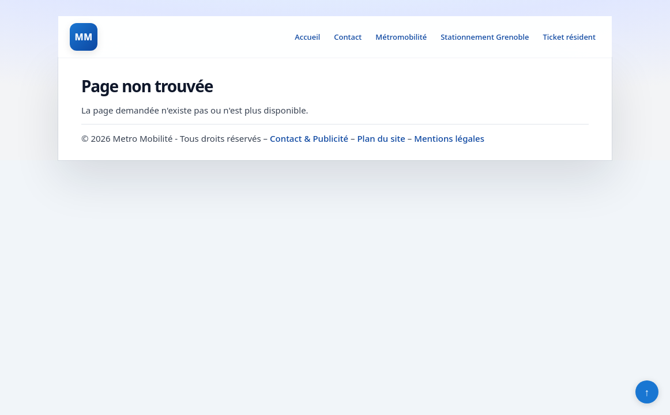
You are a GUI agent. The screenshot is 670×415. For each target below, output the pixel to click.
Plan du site (381, 138)
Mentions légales (449, 138)
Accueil (307, 37)
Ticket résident (569, 37)
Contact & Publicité (309, 138)
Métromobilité (401, 37)
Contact (348, 37)
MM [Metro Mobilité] (83, 37)
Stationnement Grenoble (485, 37)
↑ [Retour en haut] (647, 392)
